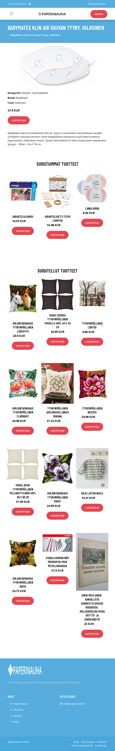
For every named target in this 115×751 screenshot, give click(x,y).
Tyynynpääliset (40, 93)
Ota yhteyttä (88, 741)
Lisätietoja (18, 120)
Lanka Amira (92, 208)
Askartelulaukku (22, 216)
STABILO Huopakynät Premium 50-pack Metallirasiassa (57, 562)
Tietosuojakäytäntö (82, 745)
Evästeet (101, 741)
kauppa (99, 14)
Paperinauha (20, 703)
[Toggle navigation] (11, 14)
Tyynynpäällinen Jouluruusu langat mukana (57, 412)
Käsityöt (26, 93)
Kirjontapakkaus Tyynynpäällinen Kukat (57, 497)
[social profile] (30, 4)
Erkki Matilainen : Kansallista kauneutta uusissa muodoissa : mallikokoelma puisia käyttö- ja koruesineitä (92, 607)
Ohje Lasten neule (92, 493)
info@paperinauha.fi (97, 3)
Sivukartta (100, 745)
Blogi (16, 721)
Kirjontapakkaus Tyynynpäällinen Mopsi (23, 582)
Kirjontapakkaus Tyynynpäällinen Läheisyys (23, 327)
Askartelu (18, 709)
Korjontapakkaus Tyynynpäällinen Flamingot (22, 412)
